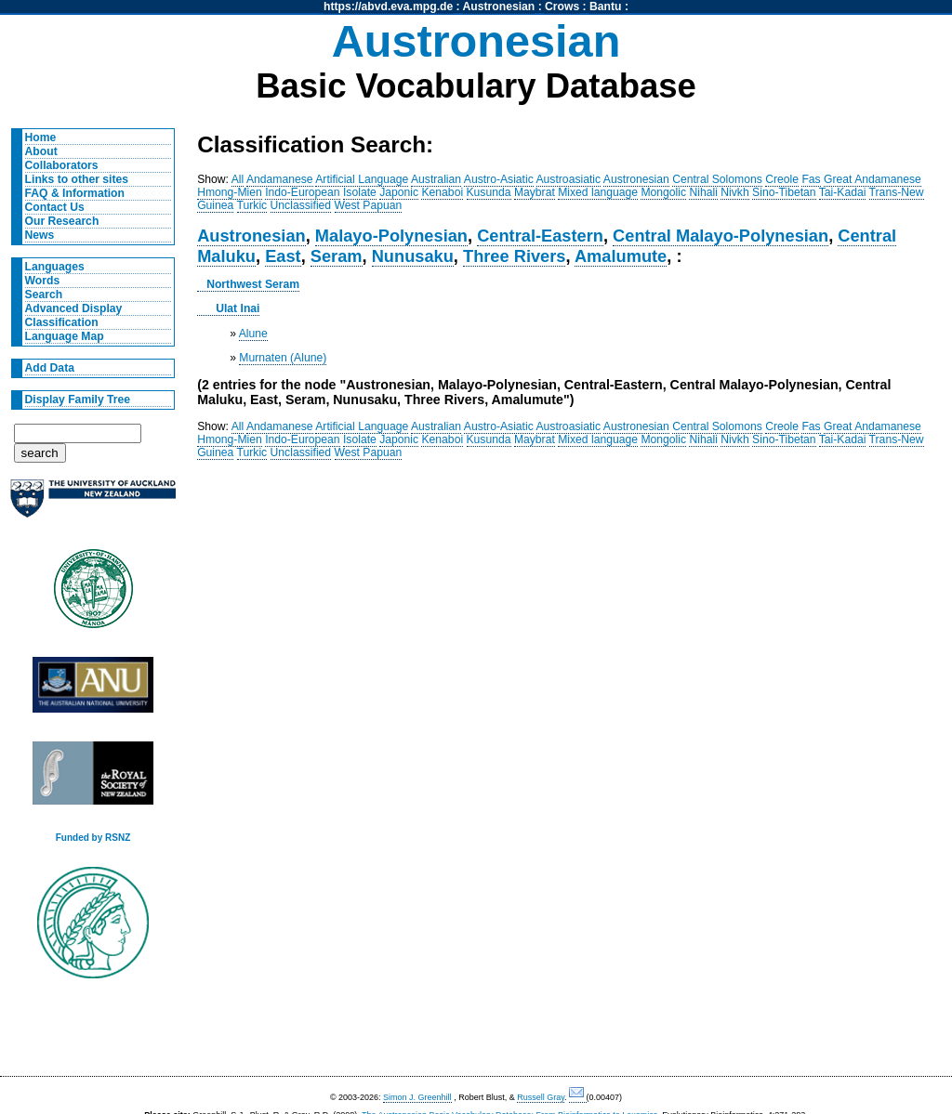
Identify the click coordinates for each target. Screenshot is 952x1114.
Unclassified (301, 205)
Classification (62, 322)
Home (41, 137)
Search (44, 294)
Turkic (252, 205)
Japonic (398, 192)
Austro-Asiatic (499, 179)
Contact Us (55, 207)
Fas (810, 179)
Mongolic (663, 192)
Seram (337, 256)
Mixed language (598, 192)
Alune (253, 333)
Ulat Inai (237, 308)
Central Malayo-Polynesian (720, 235)
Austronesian (499, 6)
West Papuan (369, 205)
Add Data (49, 367)
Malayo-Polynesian (391, 235)
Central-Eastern (540, 235)
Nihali (703, 192)
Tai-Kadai (842, 192)
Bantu (605, 6)
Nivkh (734, 192)
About (41, 151)
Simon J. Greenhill (417, 1097)
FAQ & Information (75, 193)
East (283, 256)
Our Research (62, 221)
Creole (782, 179)
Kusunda (489, 192)
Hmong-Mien (229, 192)
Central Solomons (717, 179)
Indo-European (302, 192)
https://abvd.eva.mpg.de (388, 6)
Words (42, 280)
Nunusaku (413, 256)
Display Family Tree (78, 399)
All (238, 179)
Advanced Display (74, 308)
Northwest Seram (252, 284)
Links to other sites (76, 179)
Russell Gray (540, 1097)
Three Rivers (514, 256)
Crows (562, 6)
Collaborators (62, 165)
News (40, 235)
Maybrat (534, 192)
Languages (55, 266)
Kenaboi (442, 192)
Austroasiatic (569, 179)
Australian (436, 179)
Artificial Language (361, 179)
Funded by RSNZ (93, 837)
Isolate (360, 192)
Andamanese (279, 179)
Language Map (64, 336)
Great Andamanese (872, 179)
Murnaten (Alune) (282, 357)
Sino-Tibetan (783, 192)
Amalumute (621, 256)
